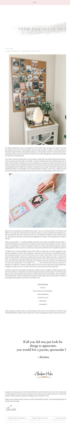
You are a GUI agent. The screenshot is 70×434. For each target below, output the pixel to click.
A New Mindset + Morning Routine (22, 51)
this (20, 242)
